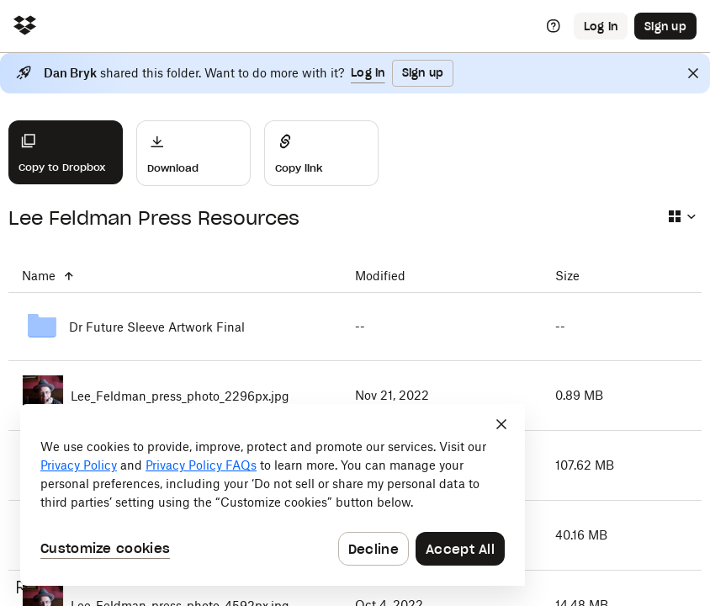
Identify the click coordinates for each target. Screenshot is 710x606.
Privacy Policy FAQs (201, 465)
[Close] (693, 73)
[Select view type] (681, 216)
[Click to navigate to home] (24, 26)
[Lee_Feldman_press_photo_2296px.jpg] (175, 396)
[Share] (321, 153)
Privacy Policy (78, 465)
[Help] (553, 26)
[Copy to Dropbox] (65, 152)
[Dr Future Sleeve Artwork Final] (175, 326)
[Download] (193, 153)
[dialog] (272, 495)
